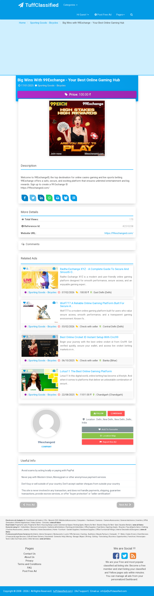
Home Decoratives (45, 529)
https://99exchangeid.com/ (119, 233)
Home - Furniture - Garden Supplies (66, 529)
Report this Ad (108, 442)
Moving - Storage (72, 536)
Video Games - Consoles (40, 522)
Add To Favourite (108, 429)
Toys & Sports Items (133, 527)
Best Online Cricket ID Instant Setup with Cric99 (89, 337)
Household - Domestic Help (55, 536)
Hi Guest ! (83, 14)
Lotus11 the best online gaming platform (86, 371)
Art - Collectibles (23, 527)
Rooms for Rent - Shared (93, 525)
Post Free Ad (103, 14)
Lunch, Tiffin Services (72, 534)
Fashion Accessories (14, 529)
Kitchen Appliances (22, 522)
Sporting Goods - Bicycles (42, 292)
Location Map (108, 436)
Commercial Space (65, 525)
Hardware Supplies (87, 529)
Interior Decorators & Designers (127, 529)
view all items (55, 522)
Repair (82, 536)
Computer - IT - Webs (117, 534)
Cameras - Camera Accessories (107, 520)
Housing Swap (46, 525)
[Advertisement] (77, 50)
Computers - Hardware (85, 520)
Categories (70, 4)
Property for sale (21, 525)
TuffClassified (38, 5)
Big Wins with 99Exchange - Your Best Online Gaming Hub (68, 80)
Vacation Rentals (125, 525)
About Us (29, 557)
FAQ (29, 567)
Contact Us (29, 553)
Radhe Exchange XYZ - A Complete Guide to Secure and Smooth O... (94, 270)
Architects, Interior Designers (41, 534)
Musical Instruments (38, 527)
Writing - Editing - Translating (97, 536)
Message (116, 413)
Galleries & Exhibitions (56, 527)
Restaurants (58, 534)
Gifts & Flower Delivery (35, 536)
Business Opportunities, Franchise (122, 536)
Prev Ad (29, 504)
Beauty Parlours (102, 534)
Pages (120, 14)
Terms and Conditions (29, 564)
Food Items (101, 527)
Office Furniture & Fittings (105, 529)
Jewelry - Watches (30, 529)
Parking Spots (78, 525)
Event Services (143, 534)
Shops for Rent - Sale (110, 525)
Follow (98, 413)
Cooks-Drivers (131, 534)
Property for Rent (34, 525)
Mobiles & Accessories (67, 520)
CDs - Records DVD (51, 520)
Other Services (33, 539)
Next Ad (125, 504)
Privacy (29, 560)
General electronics (127, 520)
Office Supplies (90, 527)
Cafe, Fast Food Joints (18, 539)
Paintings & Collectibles (74, 527)
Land (55, 525)
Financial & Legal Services (16, 536)
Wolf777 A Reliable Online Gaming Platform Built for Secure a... (92, 304)
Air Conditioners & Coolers (33, 520)
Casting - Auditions (88, 534)
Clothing (145, 527)
